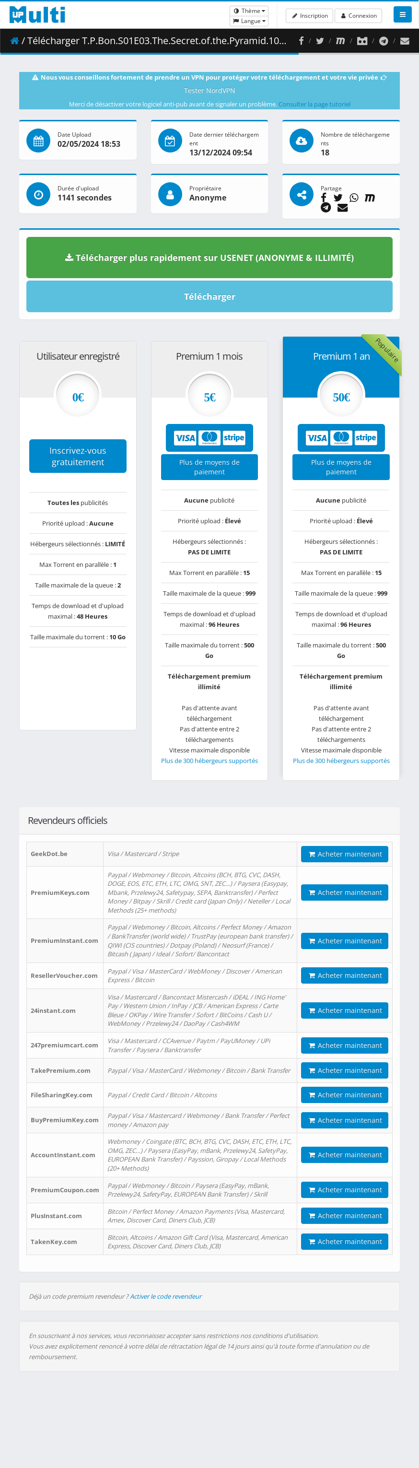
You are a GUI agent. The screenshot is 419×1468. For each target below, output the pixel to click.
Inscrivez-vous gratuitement (77, 456)
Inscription (309, 16)
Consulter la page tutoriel (314, 104)
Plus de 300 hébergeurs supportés (209, 760)
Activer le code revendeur (165, 1296)
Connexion (358, 16)
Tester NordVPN (209, 90)
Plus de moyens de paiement (209, 467)
